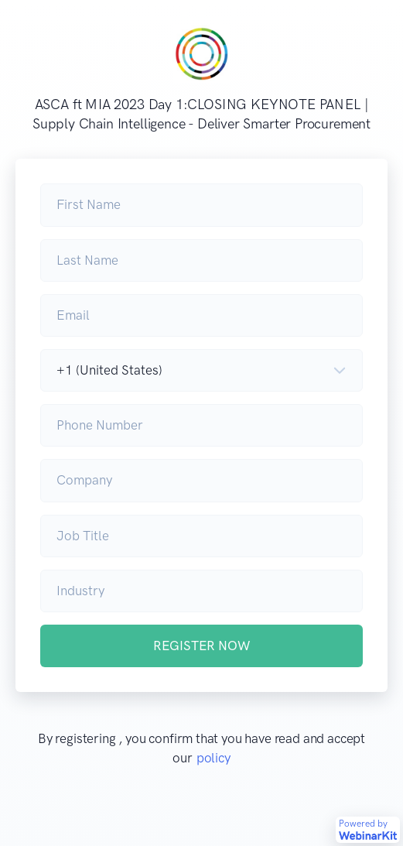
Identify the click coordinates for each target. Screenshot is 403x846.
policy (213, 758)
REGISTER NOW (201, 645)
